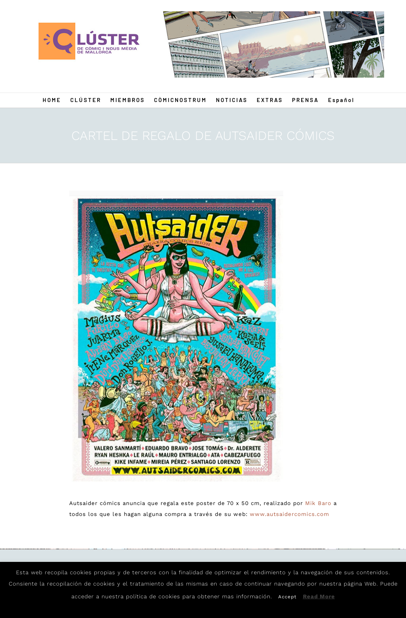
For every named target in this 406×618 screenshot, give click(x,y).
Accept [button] (287, 596)
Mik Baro (318, 503)
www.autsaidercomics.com (289, 514)
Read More (319, 596)
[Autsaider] (176, 339)
